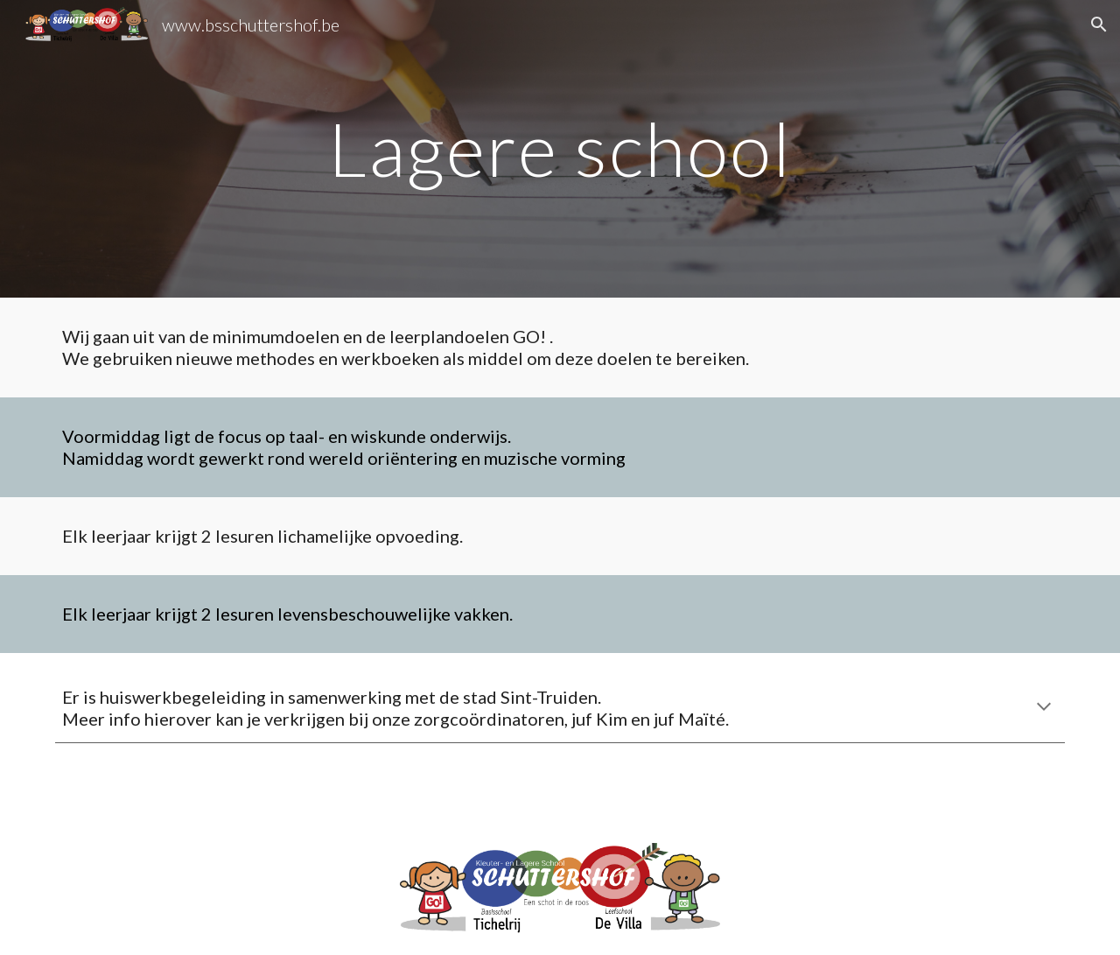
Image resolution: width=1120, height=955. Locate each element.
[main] (559, 148)
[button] (1099, 25)
